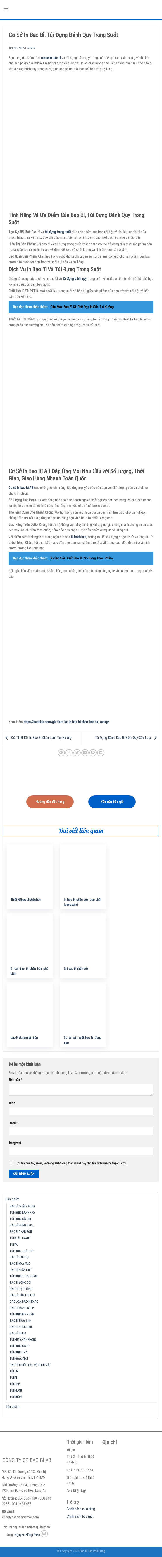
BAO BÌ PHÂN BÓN (21, 1232)
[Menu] (6, 9)
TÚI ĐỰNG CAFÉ (19, 1346)
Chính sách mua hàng (81, 1509)
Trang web (15, 1143)
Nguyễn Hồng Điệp (27, 1535)
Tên (12, 1103)
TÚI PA (14, 1245)
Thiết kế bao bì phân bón (26, 900)
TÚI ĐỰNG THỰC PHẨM (23, 1276)
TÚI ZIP (14, 1371)
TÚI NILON (16, 1390)
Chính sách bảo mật (80, 1516)
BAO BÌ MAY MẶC (20, 1264)
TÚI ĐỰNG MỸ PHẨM (22, 1314)
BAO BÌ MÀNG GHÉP (22, 1308)
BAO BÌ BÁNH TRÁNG (22, 1295)
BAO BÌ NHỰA (18, 1333)
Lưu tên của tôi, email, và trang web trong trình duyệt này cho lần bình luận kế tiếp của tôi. (71, 1163)
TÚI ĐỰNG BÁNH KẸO (22, 1213)
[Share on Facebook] (69, 752)
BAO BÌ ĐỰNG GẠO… (22, 1225)
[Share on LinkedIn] (100, 752)
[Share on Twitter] (77, 752)
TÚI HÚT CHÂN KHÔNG (23, 1340)
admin (31, 48)
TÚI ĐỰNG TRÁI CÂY (22, 1251)
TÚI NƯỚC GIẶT (19, 1359)
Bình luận (15, 1080)
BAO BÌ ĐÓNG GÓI (20, 1283)
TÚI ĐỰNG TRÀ (19, 1352)
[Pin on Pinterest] (93, 752)
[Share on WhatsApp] (61, 752)
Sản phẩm (12, 1199)
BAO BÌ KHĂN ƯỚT (21, 1270)
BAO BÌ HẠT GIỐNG (21, 1289)
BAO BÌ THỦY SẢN (20, 1321)
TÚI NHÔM (16, 1397)
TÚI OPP (15, 1384)
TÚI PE (14, 1378)
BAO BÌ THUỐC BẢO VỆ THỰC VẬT (30, 1365)
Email (13, 1123)
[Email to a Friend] (85, 752)
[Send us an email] (44, 1533)
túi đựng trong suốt (58, 232)
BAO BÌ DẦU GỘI (19, 1257)
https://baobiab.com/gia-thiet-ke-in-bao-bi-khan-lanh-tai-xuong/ (66, 722)
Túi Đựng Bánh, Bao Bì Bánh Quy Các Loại (127, 738)
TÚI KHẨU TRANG (20, 1238)
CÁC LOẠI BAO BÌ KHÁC (24, 1302)
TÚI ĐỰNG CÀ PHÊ (21, 1219)
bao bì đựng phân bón (24, 1038)
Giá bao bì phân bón (76, 969)
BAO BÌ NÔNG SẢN (21, 1327)
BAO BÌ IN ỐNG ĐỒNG (22, 1206)
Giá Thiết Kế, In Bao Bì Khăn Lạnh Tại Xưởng (37, 738)
